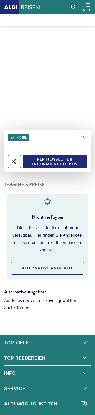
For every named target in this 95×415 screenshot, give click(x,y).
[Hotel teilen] (14, 161)
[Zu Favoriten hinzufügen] (83, 137)
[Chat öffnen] (83, 403)
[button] (47, 342)
